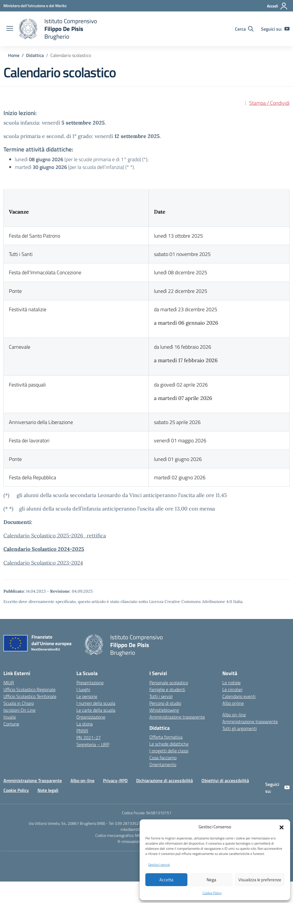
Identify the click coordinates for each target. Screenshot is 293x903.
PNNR (82, 730)
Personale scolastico (168, 682)
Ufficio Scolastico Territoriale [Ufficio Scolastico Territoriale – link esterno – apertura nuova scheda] (29, 696)
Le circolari (232, 689)
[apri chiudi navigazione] (9, 28)
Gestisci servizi (159, 864)
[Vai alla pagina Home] (13, 55)
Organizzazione (90, 716)
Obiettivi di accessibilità (225, 780)
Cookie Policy (212, 893)
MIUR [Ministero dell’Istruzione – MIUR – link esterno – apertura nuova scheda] (8, 682)
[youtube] (287, 28)
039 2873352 (127, 823)
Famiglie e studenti (167, 689)
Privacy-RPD (115, 780)
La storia (84, 723)
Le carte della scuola (95, 710)
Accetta (166, 879)
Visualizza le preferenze (259, 879)
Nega (211, 879)
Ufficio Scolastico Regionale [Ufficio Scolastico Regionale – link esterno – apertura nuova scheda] (29, 689)
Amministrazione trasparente (177, 716)
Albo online (233, 703)
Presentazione (90, 682)
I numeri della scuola (95, 703)
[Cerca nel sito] (244, 29)
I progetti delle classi (168, 750)
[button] (281, 827)
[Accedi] (277, 6)
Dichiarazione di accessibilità (164, 780)
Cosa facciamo (163, 757)
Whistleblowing (164, 710)
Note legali (47, 790)
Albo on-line (234, 714)
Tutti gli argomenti (239, 728)
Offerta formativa (166, 737)
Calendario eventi (239, 696)
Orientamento (162, 764)
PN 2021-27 (88, 737)
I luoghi (83, 689)
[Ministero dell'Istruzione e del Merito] (34, 6)
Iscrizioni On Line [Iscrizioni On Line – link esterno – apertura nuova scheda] (19, 710)
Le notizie (231, 682)
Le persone (86, 696)
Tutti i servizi (161, 696)
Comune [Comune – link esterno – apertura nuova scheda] (11, 723)
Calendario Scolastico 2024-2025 (43, 549)
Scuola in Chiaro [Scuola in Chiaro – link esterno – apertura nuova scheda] (18, 703)
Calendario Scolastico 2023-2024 (43, 562)
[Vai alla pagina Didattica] (35, 55)
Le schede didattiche (169, 743)
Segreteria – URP (92, 744)
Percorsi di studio (165, 703)
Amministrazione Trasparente (32, 780)
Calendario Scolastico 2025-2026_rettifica (54, 535)
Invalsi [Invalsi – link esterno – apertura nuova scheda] (9, 716)
